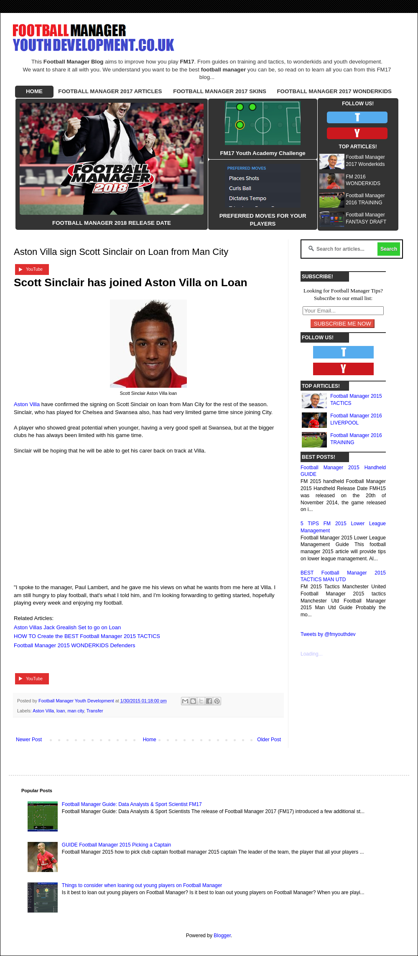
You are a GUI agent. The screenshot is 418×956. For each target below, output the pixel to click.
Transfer (95, 710)
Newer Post (29, 739)
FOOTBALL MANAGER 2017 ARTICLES (110, 91)
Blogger (222, 935)
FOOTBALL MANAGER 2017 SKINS (219, 91)
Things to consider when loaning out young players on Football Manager (142, 885)
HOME (34, 91)
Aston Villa (27, 404)
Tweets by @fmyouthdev (328, 634)
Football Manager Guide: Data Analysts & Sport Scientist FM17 (132, 804)
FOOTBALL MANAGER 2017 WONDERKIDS (334, 91)
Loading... (312, 654)
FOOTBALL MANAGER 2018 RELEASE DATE (111, 223)
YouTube (34, 269)
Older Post (269, 739)
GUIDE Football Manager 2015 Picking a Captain (116, 845)
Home (149, 739)
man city (75, 710)
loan (60, 710)
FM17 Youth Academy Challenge (263, 153)
